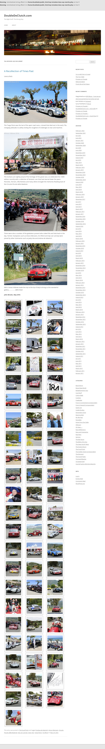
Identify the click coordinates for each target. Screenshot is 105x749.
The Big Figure (80, 439)
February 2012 (80, 341)
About (14, 25)
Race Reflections (81, 430)
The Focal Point (24, 730)
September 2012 (81, 324)
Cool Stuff (79, 393)
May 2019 (79, 162)
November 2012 (80, 319)
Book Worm (79, 385)
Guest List (79, 408)
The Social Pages (81, 457)
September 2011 (81, 354)
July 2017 (78, 202)
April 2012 (79, 336)
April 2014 (79, 278)
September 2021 (81, 133)
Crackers (78, 398)
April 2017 (79, 207)
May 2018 (79, 187)
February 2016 (80, 241)
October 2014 (80, 270)
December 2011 (80, 346)
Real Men (78, 435)
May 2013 (79, 305)
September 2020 (81, 145)
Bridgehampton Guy (82, 390)
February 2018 (80, 194)
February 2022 (80, 131)
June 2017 (79, 204)
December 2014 (80, 265)
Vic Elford (45, 733)
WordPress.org (80, 484)
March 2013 (79, 310)
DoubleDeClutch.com (18, 15)
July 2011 (78, 359)
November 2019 (80, 155)
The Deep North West (82, 444)
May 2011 (79, 363)
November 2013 (80, 290)
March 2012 (79, 339)
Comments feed (80, 481)
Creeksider (79, 400)
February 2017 (80, 211)
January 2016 (79, 243)
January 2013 (79, 314)
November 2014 (80, 268)
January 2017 (79, 214)
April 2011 (79, 366)
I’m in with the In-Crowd (83, 74)
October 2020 (80, 143)
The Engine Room (81, 447)
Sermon (78, 437)
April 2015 (79, 256)
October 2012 (80, 322)
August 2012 (79, 327)
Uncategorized (80, 461)
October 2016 (80, 221)
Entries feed (79, 479)
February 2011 (80, 371)
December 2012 (80, 317)
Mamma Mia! (80, 415)
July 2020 (78, 148)
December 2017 (80, 199)
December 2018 (80, 172)
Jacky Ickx (31, 733)
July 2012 (78, 329)
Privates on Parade (81, 79)
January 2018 (79, 197)
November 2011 (80, 349)
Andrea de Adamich (42, 730)
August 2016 (79, 226)
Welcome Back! (80, 82)
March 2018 (79, 192)
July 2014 (78, 273)
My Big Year (79, 417)
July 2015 (78, 253)
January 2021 (79, 140)
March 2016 (79, 238)
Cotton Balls (79, 395)
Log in (77, 476)
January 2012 (79, 344)
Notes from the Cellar (82, 422)
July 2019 (78, 160)
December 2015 (80, 246)
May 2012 (79, 334)
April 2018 (79, 189)
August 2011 (79, 356)
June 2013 (79, 302)
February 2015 (80, 261)
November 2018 (80, 175)
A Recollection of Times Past (19, 71)
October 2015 (80, 248)
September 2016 (81, 224)
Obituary (78, 425)
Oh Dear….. (79, 427)
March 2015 (79, 258)
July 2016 (78, 229)
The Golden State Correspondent (86, 452)
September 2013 (81, 295)
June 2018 (79, 185)
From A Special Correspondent (85, 405)
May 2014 (79, 275)
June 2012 (79, 332)
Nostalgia (78, 420)
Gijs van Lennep (23, 733)
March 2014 (79, 280)
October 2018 (80, 177)
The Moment (80, 454)
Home (6, 25)
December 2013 (80, 287)
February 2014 (80, 283)
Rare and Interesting (82, 432)
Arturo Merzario (53, 730)
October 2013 (80, 292)
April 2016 (79, 236)
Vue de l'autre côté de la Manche (85, 464)
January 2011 (79, 373)
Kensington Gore (81, 412)
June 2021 (79, 138)
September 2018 (81, 180)
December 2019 (80, 153)
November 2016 (80, 219)
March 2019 (79, 165)
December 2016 (80, 216)
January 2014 (79, 285)
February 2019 (80, 167)
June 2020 (79, 150)
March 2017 (79, 209)
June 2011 (79, 361)
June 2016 (79, 231)
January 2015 (79, 263)
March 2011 (79, 368)
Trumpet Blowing (81, 459)
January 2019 (79, 170)
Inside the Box (80, 410)
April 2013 (79, 307)
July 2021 (78, 136)
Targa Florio (38, 733)
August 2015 (79, 251)
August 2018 (79, 182)
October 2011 (80, 351)
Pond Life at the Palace (83, 84)
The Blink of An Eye (81, 442)
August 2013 (79, 297)
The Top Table (80, 77)
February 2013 (80, 312)
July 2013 (78, 300)
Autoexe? (88, 101)
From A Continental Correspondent (86, 403)
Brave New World (81, 388)
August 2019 (79, 158)
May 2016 (79, 234)
